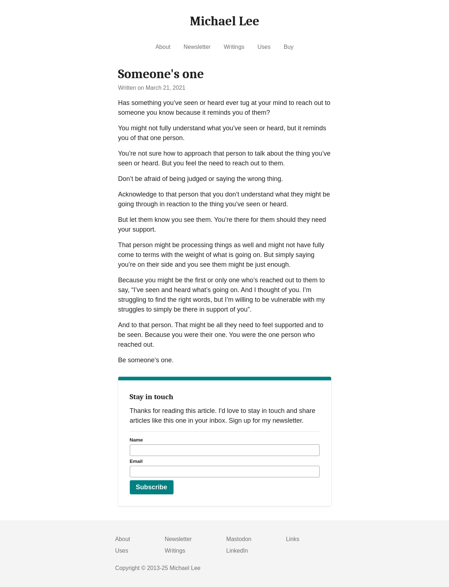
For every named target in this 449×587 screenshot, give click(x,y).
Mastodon (239, 539)
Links (292, 539)
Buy (289, 47)
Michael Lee (185, 568)
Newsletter (197, 47)
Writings (234, 47)
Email (136, 461)
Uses (263, 47)
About (162, 47)
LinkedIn (237, 551)
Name (136, 440)
